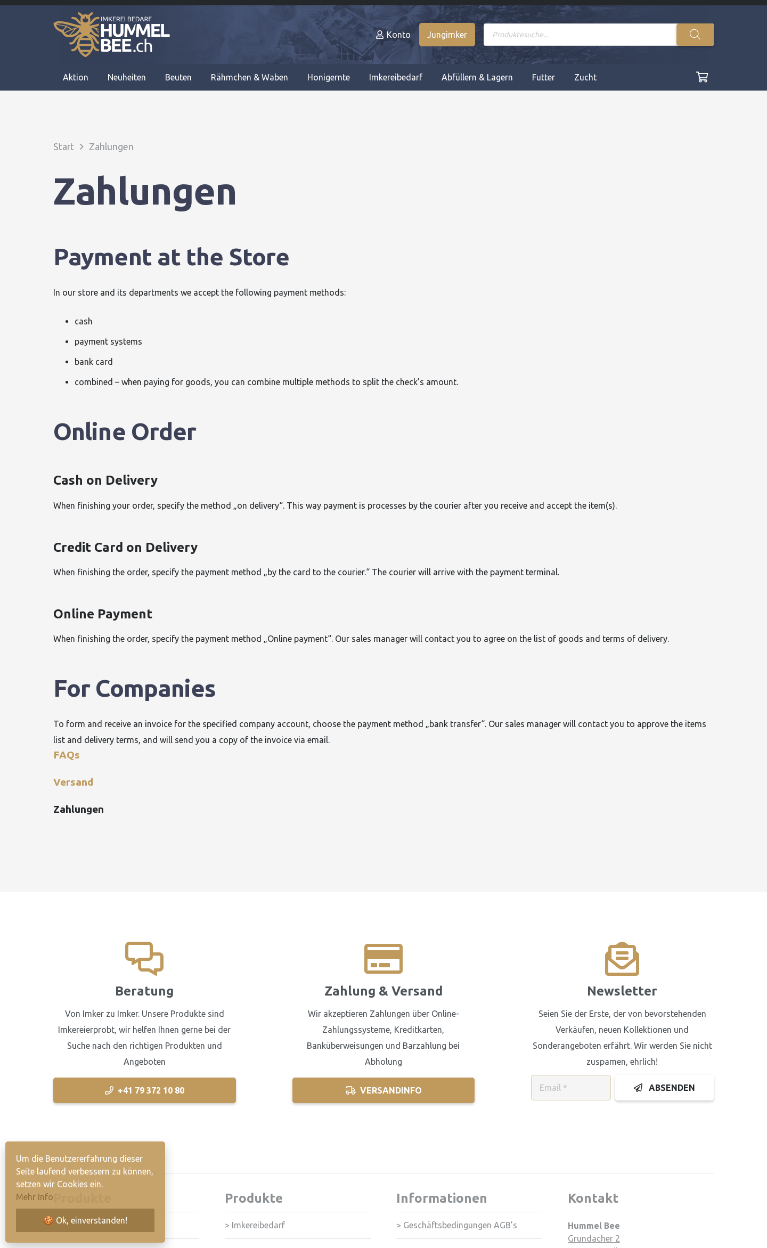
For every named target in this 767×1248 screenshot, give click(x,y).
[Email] (571, 1087)
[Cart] (702, 77)
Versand (73, 782)
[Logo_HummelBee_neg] (111, 35)
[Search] (695, 34)
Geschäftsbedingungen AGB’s (460, 1225)
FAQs (66, 755)
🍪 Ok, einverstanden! (85, 1220)
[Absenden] (664, 1087)
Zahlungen (78, 809)
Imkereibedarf (258, 1225)
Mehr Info (34, 1197)
